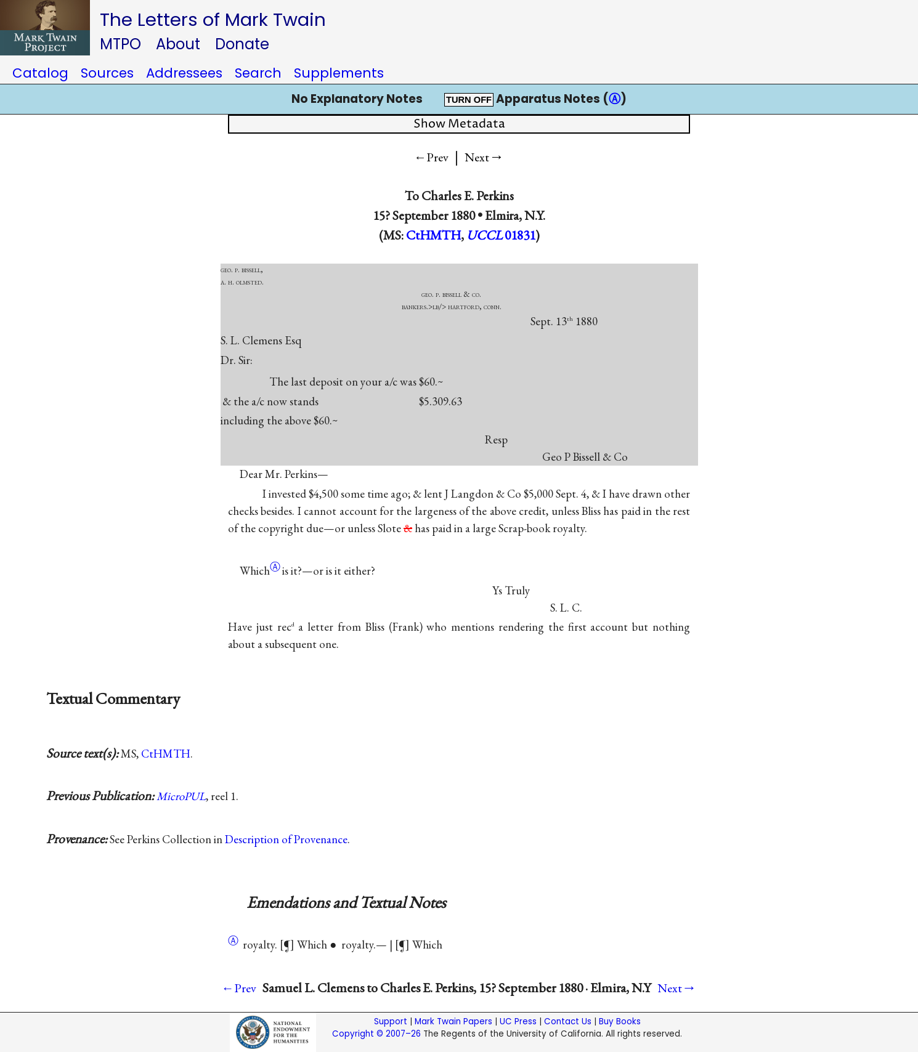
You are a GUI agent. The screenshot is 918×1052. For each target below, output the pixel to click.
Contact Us (567, 1021)
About (178, 44)
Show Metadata (459, 124)
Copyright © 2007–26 (376, 1034)
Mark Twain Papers (453, 1021)
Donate (242, 44)
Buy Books (620, 1021)
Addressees (184, 73)
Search (258, 73)
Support (390, 1021)
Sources (107, 73)
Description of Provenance (286, 839)
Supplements (339, 73)
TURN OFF (469, 100)
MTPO (120, 44)
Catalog (40, 73)
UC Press (518, 1021)
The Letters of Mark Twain (213, 19)
